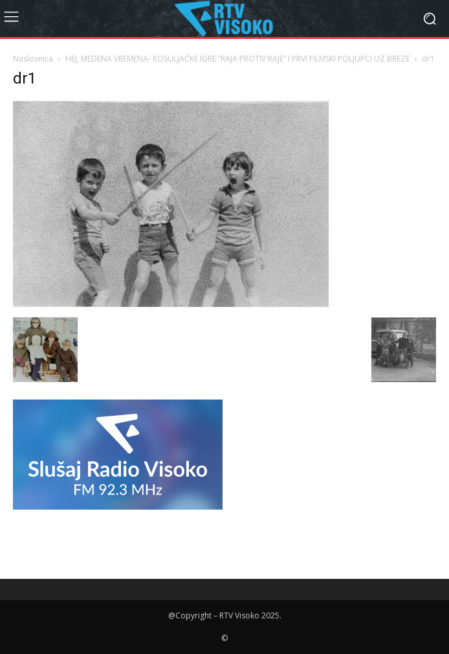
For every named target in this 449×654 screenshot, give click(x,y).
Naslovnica (33, 58)
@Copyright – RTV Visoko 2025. (224, 615)
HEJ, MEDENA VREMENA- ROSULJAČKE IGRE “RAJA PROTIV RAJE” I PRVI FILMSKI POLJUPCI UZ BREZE (237, 58)
